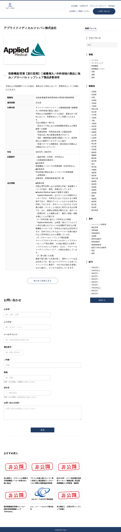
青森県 (92, 199)
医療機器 (93, 66)
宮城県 (92, 129)
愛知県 (92, 158)
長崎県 (92, 190)
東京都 (92, 167)
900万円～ (94, 294)
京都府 (92, 92)
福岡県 (92, 181)
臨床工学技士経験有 (97, 247)
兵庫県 (92, 100)
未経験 (92, 236)
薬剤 (92, 77)
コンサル (93, 60)
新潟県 (92, 161)
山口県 (92, 135)
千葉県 (92, 106)
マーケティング (96, 63)
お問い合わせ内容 (12, 403)
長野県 (92, 193)
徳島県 (92, 152)
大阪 (92, 120)
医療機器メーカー (97, 69)
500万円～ (94, 279)
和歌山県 (93, 109)
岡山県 (92, 144)
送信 (43, 429)
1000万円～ (94, 267)
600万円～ (94, 282)
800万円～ (94, 291)
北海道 (92, 103)
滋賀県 (92, 173)
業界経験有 (94, 242)
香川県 (92, 204)
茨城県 (92, 187)
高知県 (92, 207)
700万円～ (94, 285)
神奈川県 (93, 178)
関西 (92, 196)
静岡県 (92, 201)
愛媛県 (92, 155)
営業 (92, 72)
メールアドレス (11, 334)
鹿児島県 (93, 210)
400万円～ (94, 273)
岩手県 (92, 147)
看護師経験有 (95, 245)
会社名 (6, 388)
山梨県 (92, 138)
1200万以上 (94, 270)
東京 (92, 164)
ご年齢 (7, 360)
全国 (92, 97)
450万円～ (94, 276)
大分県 (92, 115)
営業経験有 (94, 233)
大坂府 (92, 118)
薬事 (92, 75)
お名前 (7, 309)
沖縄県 (92, 170)
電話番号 (8, 347)
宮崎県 (92, 132)
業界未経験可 (95, 239)
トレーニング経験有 (97, 224)
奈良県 (92, 126)
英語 (92, 250)
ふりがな (8, 322)
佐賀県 (92, 94)
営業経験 (93, 230)
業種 (6, 372)
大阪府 (92, 123)
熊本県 (92, 175)
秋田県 (92, 184)
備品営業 (93, 227)
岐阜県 (92, 141)
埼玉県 (92, 112)
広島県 (92, 149)
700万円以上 (95, 288)
